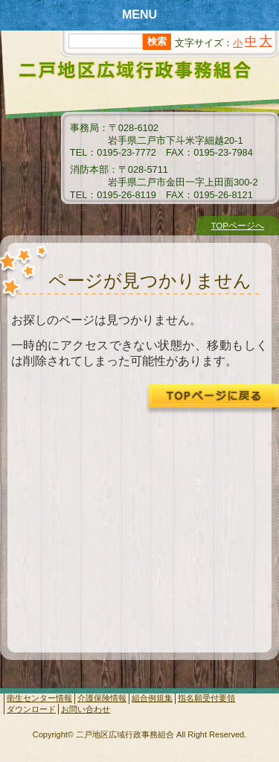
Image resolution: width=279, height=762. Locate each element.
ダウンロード (31, 709)
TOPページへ (237, 225)
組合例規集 (152, 697)
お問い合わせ (85, 709)
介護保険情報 (101, 697)
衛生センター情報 (39, 697)
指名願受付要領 (206, 697)
